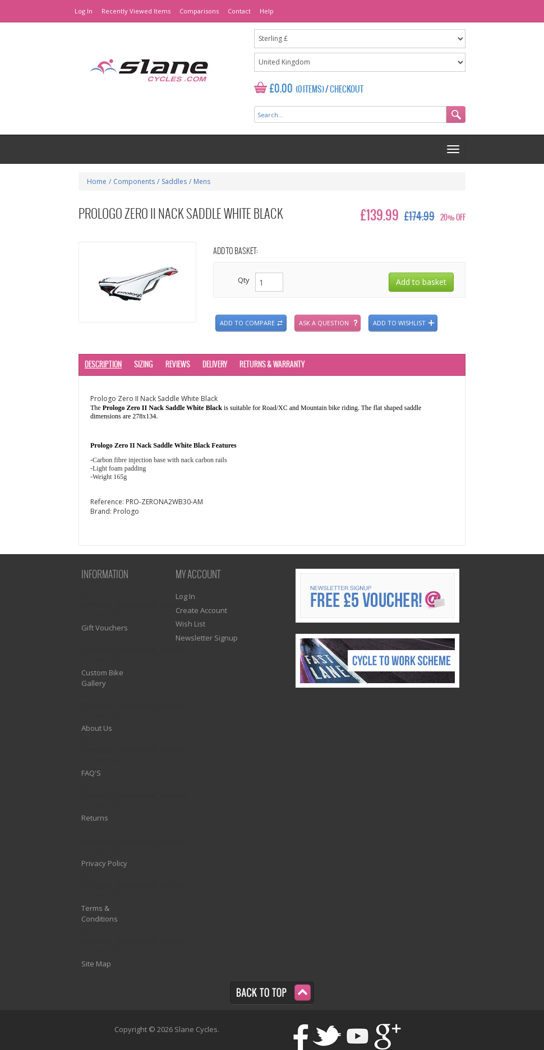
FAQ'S (91, 773)
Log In (84, 11)
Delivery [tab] (214, 365)
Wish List (190, 624)
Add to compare (247, 323)
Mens (201, 181)
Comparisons (199, 11)
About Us (96, 728)
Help (267, 11)
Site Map (96, 964)
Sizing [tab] (143, 365)
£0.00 (281, 89)
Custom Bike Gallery (102, 677)
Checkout (346, 89)
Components (134, 181)
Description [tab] (103, 365)
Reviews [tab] (177, 365)
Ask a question (324, 323)
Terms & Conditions (99, 913)
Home (97, 181)
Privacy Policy (104, 863)
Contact (239, 11)
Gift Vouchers (104, 628)
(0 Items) (310, 89)
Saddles (174, 181)
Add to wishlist (399, 323)
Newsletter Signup (207, 638)
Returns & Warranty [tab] (272, 365)
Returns (94, 818)
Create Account (201, 610)
